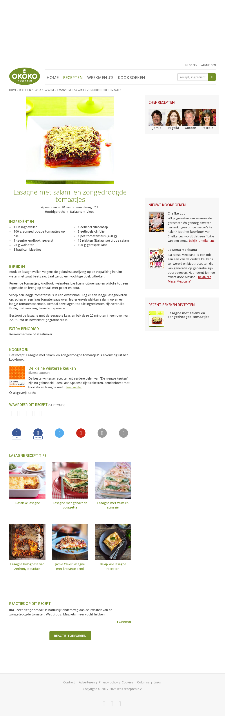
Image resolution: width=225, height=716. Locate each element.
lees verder (74, 387)
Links (157, 682)
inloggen (191, 65)
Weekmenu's (100, 77)
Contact (69, 682)
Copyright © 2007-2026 (99, 689)
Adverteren (87, 682)
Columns (143, 682)
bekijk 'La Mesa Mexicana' (189, 279)
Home (53, 77)
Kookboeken (131, 77)
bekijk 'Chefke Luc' (202, 241)
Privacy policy (108, 682)
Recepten (73, 77)
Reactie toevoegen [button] (70, 635)
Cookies (127, 682)
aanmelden (208, 65)
